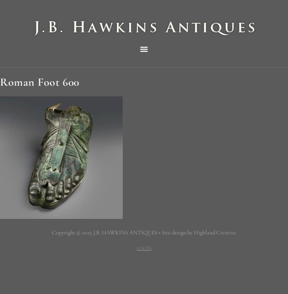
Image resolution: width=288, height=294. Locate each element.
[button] (144, 49)
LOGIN (144, 248)
